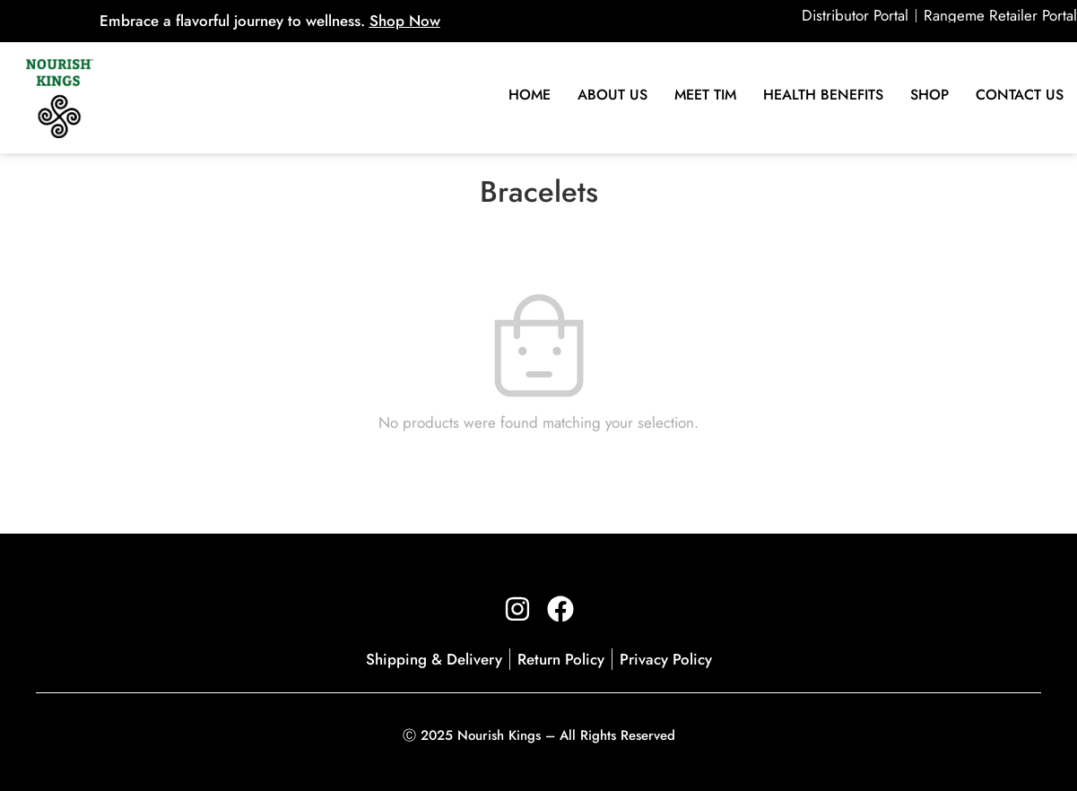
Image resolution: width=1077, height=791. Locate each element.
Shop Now (404, 20)
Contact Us (1020, 94)
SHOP (929, 94)
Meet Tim (705, 94)
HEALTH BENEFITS (823, 94)
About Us (612, 94)
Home (529, 94)
